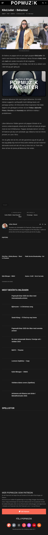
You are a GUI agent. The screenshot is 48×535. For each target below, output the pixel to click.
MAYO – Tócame (17, 350)
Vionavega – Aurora (32, 215)
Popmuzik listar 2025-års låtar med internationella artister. (24, 297)
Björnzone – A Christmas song (22, 307)
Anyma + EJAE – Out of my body (34, 276)
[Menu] (3, 3)
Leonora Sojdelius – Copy (21, 361)
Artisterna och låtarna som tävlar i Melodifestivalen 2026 (24, 395)
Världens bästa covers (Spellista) (23, 383)
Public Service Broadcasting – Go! (34, 256)
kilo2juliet (5, 205)
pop (8, 13)
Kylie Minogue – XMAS (8, 276)
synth (13, 13)
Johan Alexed (13, 224)
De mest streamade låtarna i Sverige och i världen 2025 (26, 340)
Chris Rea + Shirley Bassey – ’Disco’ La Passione (12, 257)
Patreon (4, 497)
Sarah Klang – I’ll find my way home (24, 317)
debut (4, 13)
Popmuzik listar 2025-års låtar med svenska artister (27, 329)
